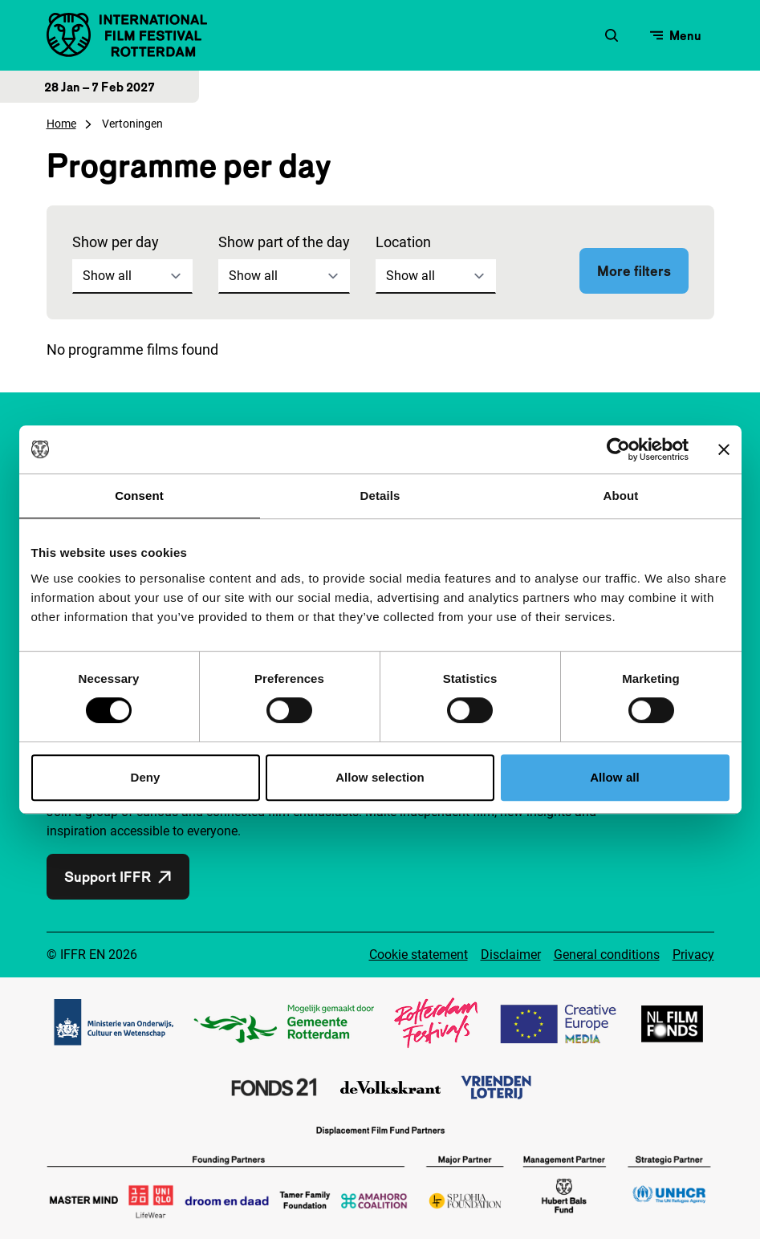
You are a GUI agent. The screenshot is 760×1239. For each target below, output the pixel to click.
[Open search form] (611, 35)
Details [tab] (380, 495)
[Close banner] (724, 449)
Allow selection (380, 777)
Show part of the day (284, 242)
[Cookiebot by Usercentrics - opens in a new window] (618, 449)
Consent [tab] (139, 495)
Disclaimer (511, 954)
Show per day (115, 242)
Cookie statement (418, 954)
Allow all (615, 777)
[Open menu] (675, 35)
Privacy (693, 954)
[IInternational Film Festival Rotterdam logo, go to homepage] (127, 35)
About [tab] (621, 495)
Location (403, 242)
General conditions (607, 954)
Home (61, 123)
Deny (145, 777)
